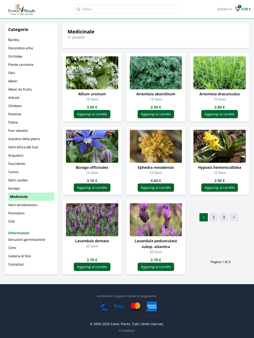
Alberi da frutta (20, 89)
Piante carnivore (20, 64)
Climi (12, 248)
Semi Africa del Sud (23, 147)
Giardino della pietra (24, 139)
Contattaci (16, 264)
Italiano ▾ (224, 9)
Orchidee (15, 56)
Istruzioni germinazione (26, 239)
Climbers (15, 106)
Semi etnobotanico (22, 205)
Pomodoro (16, 213)
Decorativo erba (20, 48)
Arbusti (13, 97)
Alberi (12, 81)
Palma (13, 122)
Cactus (13, 172)
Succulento (16, 163)
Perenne (14, 114)
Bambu (13, 40)
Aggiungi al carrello (92, 114)
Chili (11, 221)
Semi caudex (18, 180)
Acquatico (15, 155)
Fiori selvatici (18, 130)
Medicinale (19, 196)
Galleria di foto (19, 256)
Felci (11, 73)
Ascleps (14, 188)
